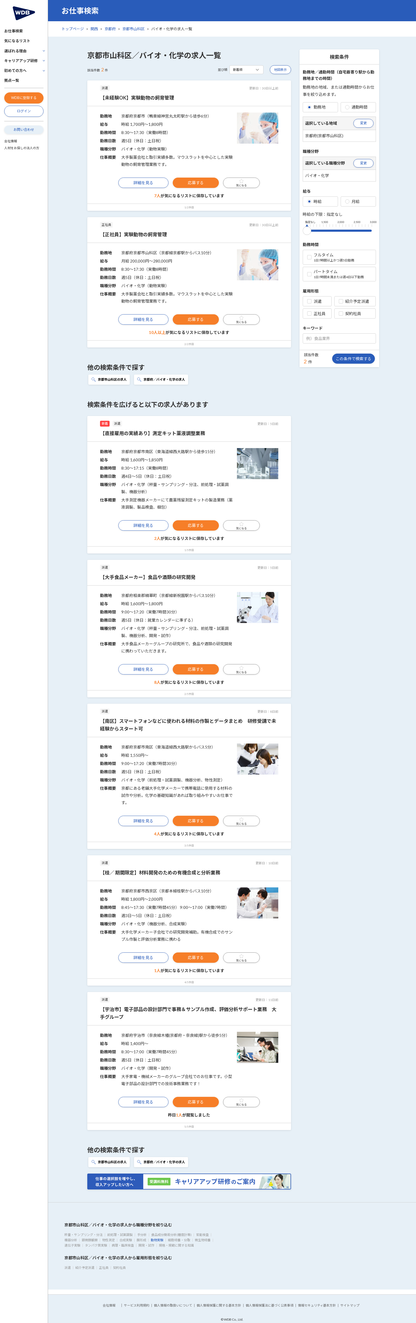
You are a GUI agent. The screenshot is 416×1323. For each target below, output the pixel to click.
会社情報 (10, 141)
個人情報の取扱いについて (173, 1305)
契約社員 (350, 313)
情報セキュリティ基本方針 (317, 1305)
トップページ (73, 29)
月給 (352, 201)
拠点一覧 (11, 80)
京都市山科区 (133, 29)
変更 (363, 123)
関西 (94, 29)
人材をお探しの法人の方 (21, 148)
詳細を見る (143, 182)
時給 (314, 201)
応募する (196, 182)
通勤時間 (356, 107)
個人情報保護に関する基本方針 (219, 1305)
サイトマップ (349, 1305)
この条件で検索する (353, 358)
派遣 (314, 301)
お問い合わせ (24, 129)
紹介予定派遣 (354, 301)
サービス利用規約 (136, 1305)
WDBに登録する (24, 98)
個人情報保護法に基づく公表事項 (269, 1305)
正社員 (316, 313)
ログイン (24, 111)
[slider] (307, 229)
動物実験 (157, 1240)
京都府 (110, 29)
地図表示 (280, 70)
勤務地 (316, 107)
